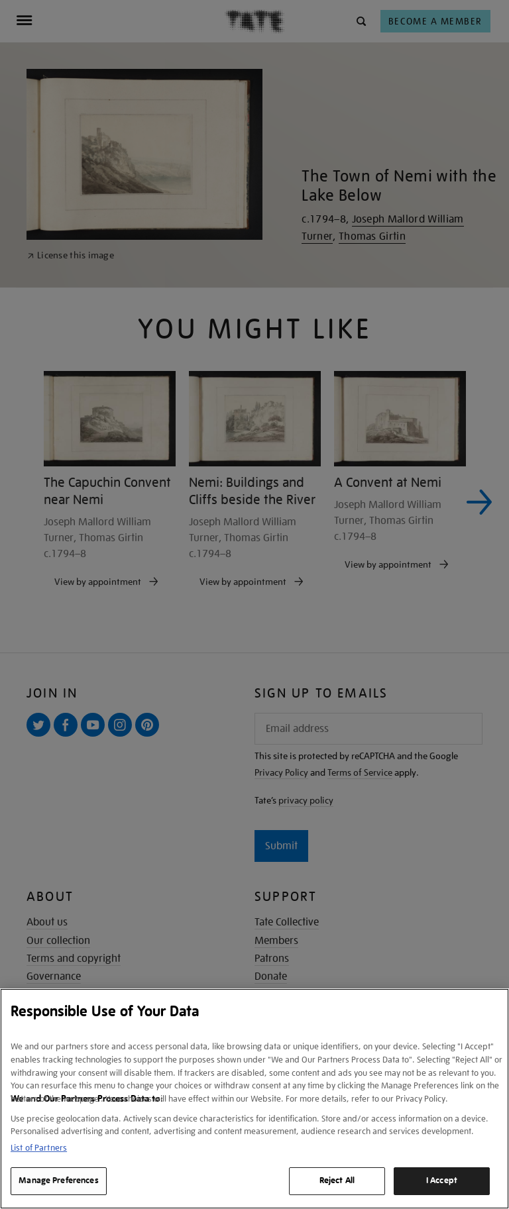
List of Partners (39, 1147)
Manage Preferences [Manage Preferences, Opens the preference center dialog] (58, 1180)
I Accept (441, 1180)
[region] (254, 1098)
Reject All (337, 1180)
